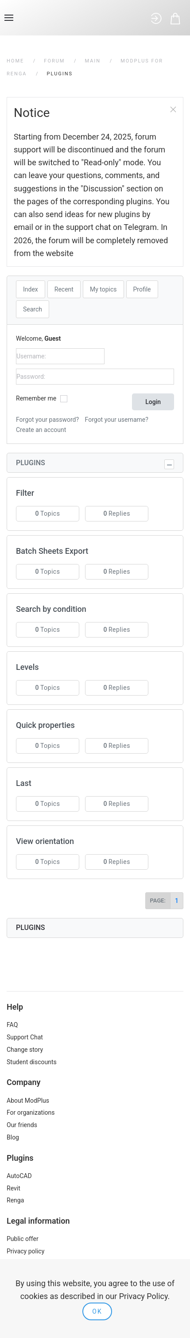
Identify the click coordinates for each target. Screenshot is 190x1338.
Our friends (22, 1124)
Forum (54, 61)
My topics (103, 289)
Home (15, 61)
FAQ (12, 1024)
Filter (25, 493)
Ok (97, 1311)
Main (93, 61)
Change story (25, 1049)
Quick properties (45, 725)
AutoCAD (19, 1175)
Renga (15, 1200)
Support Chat (25, 1037)
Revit (13, 1188)
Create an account (41, 429)
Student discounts (32, 1062)
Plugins (30, 463)
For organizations (31, 1112)
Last (23, 783)
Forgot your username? (116, 419)
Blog (13, 1137)
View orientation (45, 841)
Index (30, 289)
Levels (27, 667)
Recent (64, 289)
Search (32, 309)
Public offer (23, 1238)
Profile (142, 289)
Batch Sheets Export (52, 551)
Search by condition (51, 609)
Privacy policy (25, 1251)
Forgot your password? (47, 419)
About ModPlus (28, 1100)
